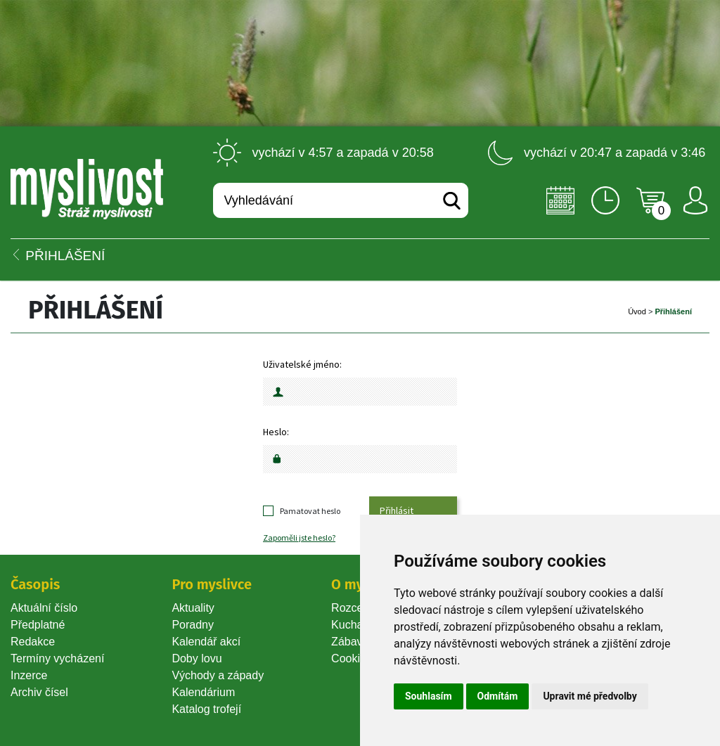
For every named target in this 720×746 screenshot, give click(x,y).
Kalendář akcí (206, 642)
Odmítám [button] (497, 696)
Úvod (637, 311)
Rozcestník (359, 608)
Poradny (193, 625)
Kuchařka (355, 625)
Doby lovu (196, 658)
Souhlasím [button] (428, 696)
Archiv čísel (39, 692)
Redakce (33, 642)
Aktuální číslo (44, 608)
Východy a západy (218, 675)
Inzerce (29, 675)
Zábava (349, 642)
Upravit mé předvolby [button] (589, 696)
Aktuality (193, 608)
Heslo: (276, 431)
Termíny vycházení (57, 658)
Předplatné (38, 625)
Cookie (351, 658)
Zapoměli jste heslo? (299, 537)
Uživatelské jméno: (302, 364)
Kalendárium (203, 692)
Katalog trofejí (206, 709)
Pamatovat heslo (310, 511)
